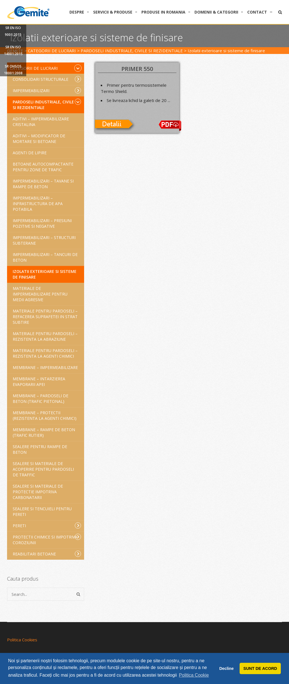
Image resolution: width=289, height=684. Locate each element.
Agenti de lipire (30, 152)
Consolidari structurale (47, 79)
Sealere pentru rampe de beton (40, 449)
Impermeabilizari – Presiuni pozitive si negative (42, 223)
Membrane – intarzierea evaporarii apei (39, 381)
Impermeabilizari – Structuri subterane (44, 240)
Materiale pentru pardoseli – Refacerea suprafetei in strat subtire (45, 316)
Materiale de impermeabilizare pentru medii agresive (40, 294)
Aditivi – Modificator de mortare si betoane (39, 138)
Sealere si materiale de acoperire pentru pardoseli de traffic (43, 469)
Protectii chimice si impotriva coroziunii (47, 539)
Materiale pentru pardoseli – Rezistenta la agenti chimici (45, 353)
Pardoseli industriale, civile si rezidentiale (47, 104)
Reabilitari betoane (47, 554)
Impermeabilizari (47, 90)
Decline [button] (226, 668)
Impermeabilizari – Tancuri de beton (45, 257)
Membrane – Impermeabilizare (45, 367)
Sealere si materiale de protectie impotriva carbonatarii (38, 491)
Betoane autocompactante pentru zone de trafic (43, 166)
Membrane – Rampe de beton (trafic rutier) (44, 432)
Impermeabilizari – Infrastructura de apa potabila (38, 203)
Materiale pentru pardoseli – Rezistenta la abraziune (45, 336)
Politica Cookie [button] (194, 675)
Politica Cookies (22, 639)
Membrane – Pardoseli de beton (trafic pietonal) (40, 398)
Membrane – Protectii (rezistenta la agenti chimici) (44, 415)
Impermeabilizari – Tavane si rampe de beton (43, 183)
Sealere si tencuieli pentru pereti (42, 511)
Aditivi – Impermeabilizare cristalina (41, 121)
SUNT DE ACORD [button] (260, 668)
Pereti (47, 525)
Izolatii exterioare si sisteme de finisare (44, 274)
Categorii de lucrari (46, 68)
